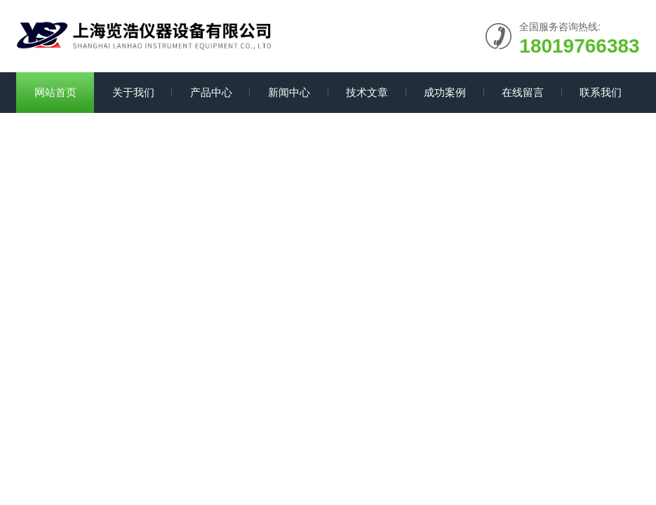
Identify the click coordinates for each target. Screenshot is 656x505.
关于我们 (133, 92)
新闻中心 (289, 92)
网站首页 (55, 92)
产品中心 (211, 92)
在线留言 (523, 92)
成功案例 (445, 92)
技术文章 (367, 92)
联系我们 (601, 92)
